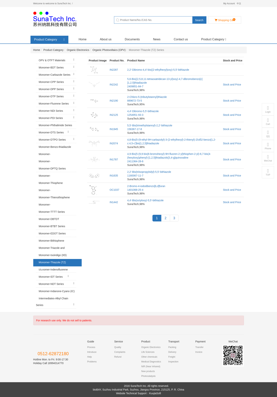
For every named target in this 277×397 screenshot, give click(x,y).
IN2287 (114, 69)
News (156, 39)
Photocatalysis (148, 376)
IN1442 (114, 202)
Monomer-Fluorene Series (57, 103)
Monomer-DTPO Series (57, 139)
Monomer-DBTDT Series (56, 223)
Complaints (119, 352)
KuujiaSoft (155, 393)
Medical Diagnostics (151, 361)
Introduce (91, 352)
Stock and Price (232, 84)
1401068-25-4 (135, 189)
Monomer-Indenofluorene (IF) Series (56, 273)
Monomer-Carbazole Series (57, 74)
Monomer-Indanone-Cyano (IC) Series (56, 295)
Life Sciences (147, 352)
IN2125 (114, 114)
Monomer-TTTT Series (55, 212)
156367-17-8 (134, 129)
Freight (171, 357)
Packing (172, 347)
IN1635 (114, 175)
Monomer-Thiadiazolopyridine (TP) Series (56, 158)
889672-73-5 (134, 100)
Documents (132, 39)
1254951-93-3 (135, 114)
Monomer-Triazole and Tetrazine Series (56, 251)
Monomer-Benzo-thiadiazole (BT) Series (56, 150)
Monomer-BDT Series (57, 67)
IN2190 (114, 100)
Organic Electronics (78, 49)
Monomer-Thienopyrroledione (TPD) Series (56, 194)
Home (83, 39)
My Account (229, 3)
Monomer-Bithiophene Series (56, 244)
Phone (268, 146)
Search (199, 20)
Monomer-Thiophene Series (53, 186)
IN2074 (114, 143)
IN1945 (114, 129)
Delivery (172, 352)
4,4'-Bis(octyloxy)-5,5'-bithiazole (145, 200)
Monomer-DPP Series (57, 88)
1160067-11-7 (135, 175)
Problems (92, 361)
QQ (268, 134)
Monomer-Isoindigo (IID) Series (56, 259)
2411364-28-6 (135, 161)
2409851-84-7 (135, 86)
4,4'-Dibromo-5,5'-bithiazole (143, 111)
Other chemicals (149, 357)
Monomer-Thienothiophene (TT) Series (53, 201)
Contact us (181, 39)
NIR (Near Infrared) (150, 366)
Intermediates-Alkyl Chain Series (56, 302)
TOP (268, 172)
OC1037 (114, 189)
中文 (239, 3)
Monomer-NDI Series (57, 110)
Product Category (213, 39)
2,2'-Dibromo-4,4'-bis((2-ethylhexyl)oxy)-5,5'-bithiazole (158, 69)
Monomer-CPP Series (57, 81)
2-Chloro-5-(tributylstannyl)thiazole (147, 96)
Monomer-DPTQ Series (55, 169)
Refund (117, 357)
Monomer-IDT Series (55, 276)
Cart (268, 121)
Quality (117, 347)
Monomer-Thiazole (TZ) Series (56, 266)
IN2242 (114, 84)
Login (268, 109)
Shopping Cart (225, 20)
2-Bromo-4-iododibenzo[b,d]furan (146, 186)
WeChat (268, 158)
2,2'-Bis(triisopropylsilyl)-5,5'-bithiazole (149, 171)
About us (105, 39)
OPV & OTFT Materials (57, 60)
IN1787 (114, 159)
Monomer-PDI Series (57, 117)
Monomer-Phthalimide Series (57, 126)
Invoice (198, 352)
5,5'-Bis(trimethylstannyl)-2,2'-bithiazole (149, 125)
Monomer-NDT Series (57, 283)
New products (148, 371)
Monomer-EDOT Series (57, 234)
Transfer (199, 347)
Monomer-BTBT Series (57, 227)
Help (89, 357)
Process (91, 347)
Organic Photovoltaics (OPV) (109, 49)
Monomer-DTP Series (57, 96)
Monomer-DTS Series (55, 132)
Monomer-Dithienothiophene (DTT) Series (56, 209)
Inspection (173, 361)
